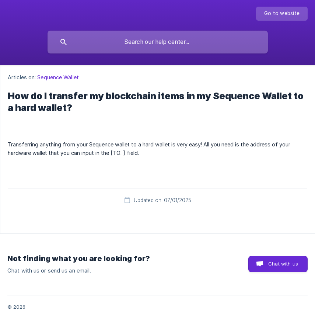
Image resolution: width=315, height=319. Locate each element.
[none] (282, 14)
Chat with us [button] (283, 264)
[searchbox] (158, 42)
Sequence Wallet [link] (58, 77)
